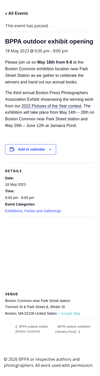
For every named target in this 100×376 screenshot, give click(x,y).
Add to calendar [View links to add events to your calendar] (31, 149)
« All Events (16, 13)
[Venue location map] (50, 253)
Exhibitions (13, 211)
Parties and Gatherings (42, 211)
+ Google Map (69, 313)
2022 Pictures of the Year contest (51, 106)
